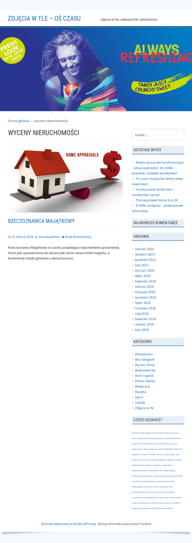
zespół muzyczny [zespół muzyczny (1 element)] (165, 503)
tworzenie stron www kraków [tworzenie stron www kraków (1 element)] (163, 492)
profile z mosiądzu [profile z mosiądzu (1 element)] (153, 465)
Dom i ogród (144, 376)
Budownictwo (145, 370)
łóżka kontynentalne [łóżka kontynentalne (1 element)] (164, 508)
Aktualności (144, 354)
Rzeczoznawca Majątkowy (43, 220)
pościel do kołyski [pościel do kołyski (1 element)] (159, 460)
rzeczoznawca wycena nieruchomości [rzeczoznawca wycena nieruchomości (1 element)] (168, 476)
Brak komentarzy (78, 236)
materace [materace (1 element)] (153, 449)
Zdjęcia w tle (144, 408)
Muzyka (140, 392)
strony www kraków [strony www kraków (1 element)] (151, 487)
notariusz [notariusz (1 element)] (160, 455)
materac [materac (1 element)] (146, 449)
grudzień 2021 (145, 260)
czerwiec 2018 (145, 308)
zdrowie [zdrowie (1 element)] (153, 503)
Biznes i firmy (145, 365)
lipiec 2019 (143, 276)
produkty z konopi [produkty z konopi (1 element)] (174, 460)
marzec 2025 (144, 249)
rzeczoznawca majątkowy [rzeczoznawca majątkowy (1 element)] (142, 476)
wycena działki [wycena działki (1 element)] (176, 498)
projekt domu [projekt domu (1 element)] (167, 465)
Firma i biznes (145, 381)
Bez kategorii (145, 359)
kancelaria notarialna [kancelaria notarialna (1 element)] (155, 438)
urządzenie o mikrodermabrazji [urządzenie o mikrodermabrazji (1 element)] (145, 498)
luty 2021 (142, 265)
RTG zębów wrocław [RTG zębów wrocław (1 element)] (167, 471)
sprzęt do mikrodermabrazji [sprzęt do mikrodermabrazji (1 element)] (143, 482)
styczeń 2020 (144, 270)
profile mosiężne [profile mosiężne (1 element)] (138, 465)
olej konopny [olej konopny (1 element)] (170, 455)
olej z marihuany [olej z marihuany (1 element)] (145, 460)
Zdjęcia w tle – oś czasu (46, 18)
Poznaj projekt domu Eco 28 (157, 200)
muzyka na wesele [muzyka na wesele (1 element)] (147, 455)
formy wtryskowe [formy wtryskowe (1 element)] (139, 438)
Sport (139, 397)
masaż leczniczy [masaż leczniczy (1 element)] (164, 444)
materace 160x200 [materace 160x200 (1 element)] (165, 449)
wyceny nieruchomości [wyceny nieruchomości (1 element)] (141, 503)
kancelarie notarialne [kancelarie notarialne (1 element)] (172, 438)
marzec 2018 (144, 324)
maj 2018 (141, 314)
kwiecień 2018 (145, 319)
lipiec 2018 (143, 303)
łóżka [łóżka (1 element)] (153, 508)
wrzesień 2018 (145, 297)
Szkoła (140, 403)
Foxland (145, 524)
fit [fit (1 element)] (153, 433)
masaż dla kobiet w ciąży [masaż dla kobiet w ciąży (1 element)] (147, 444)
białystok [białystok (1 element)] (135, 433)
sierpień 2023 (145, 254)
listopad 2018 (145, 292)
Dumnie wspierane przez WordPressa (68, 524)
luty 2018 (142, 330)
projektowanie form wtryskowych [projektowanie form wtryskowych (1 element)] (145, 471)
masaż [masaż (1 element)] (134, 444)
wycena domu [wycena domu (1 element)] (163, 498)
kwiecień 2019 (145, 281)
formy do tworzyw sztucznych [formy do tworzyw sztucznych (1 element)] (167, 433)
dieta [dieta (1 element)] (142, 433)
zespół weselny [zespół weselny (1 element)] (144, 508)
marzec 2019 (144, 287)
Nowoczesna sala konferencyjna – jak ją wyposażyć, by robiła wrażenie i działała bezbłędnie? (158, 168)
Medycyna (142, 386)
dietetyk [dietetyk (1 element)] (148, 433)
